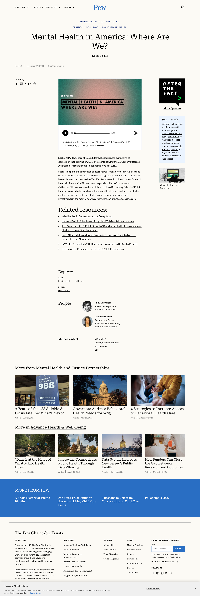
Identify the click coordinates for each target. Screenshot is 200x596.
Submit (179, 549)
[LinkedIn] (162, 573)
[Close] (195, 589)
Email (153, 544)
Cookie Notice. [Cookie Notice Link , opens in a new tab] (35, 593)
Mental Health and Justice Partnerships (72, 368)
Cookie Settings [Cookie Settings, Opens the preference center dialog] (153, 588)
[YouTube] (170, 573)
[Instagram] (157, 573)
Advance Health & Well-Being (58, 427)
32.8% (67, 157)
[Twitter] (166, 573)
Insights (107, 540)
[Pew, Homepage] (100, 7)
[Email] (162, 549)
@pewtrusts (173, 136)
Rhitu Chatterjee (103, 302)
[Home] (39, 532)
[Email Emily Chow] (96, 349)
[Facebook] (153, 573)
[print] (34, 84)
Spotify (174, 149)
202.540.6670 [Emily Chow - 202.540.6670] (101, 346)
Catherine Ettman (103, 316)
